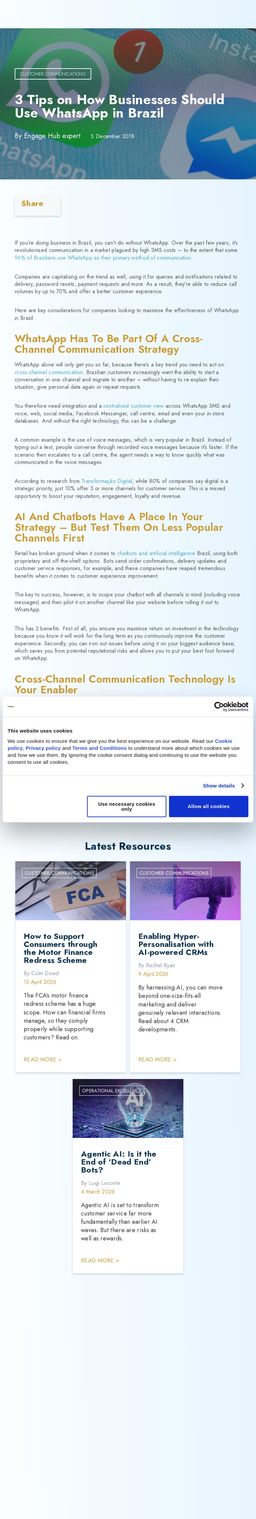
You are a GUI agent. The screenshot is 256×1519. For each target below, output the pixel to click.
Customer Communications (53, 74)
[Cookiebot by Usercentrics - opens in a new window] (219, 707)
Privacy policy (43, 748)
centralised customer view (133, 406)
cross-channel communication (49, 372)
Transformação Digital (106, 481)
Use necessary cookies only (126, 806)
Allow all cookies (209, 806)
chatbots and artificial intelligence (156, 553)
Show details (219, 785)
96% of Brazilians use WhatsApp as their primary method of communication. (104, 258)
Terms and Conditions (99, 748)
